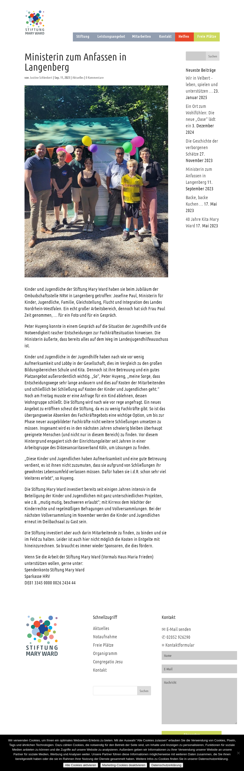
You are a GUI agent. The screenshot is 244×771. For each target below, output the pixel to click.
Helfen (184, 36)
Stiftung (82, 36)
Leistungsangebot (111, 36)
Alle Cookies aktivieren (80, 765)
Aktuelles (77, 77)
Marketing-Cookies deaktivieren (123, 765)
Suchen (144, 691)
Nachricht (199, 701)
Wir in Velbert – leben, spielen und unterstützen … (202, 84)
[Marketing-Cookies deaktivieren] (238, 753)
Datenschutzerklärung (166, 765)
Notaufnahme (105, 636)
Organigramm (105, 653)
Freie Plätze (206, 36)
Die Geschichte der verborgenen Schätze (202, 147)
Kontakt (165, 36)
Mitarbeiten (141, 36)
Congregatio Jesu (108, 661)
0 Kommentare (95, 77)
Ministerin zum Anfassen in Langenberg (199, 175)
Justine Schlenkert (41, 77)
